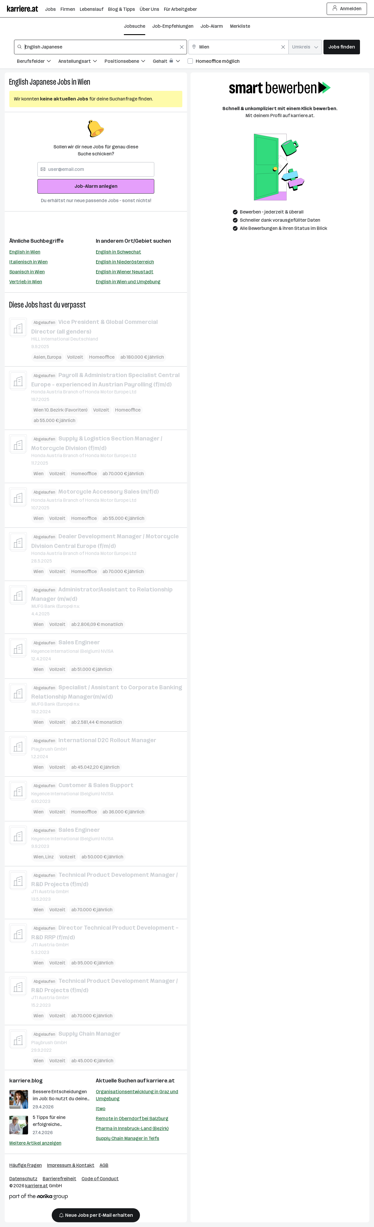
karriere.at (160, 1080)
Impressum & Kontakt (70, 1165)
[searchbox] (100, 47)
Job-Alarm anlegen (96, 186)
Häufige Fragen (25, 1165)
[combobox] (100, 47)
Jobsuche (134, 26)
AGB (104, 1165)
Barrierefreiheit (59, 1178)
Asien (39, 357)
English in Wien (24, 252)
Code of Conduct (100, 1178)
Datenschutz (23, 1178)
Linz (49, 856)
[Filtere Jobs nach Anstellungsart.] (81, 62)
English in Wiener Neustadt (124, 272)
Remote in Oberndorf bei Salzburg (132, 1118)
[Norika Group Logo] (38, 1198)
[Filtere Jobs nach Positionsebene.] (129, 62)
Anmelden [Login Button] (347, 8)
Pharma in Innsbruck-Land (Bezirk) (132, 1128)
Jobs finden (341, 47)
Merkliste (240, 26)
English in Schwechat (118, 252)
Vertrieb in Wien (25, 281)
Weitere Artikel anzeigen (35, 1143)
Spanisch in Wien (27, 272)
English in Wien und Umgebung (128, 281)
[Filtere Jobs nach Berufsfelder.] (37, 62)
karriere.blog (26, 1080)
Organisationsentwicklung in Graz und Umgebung (137, 1095)
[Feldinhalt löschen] (181, 47)
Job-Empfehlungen (172, 26)
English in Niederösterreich (125, 262)
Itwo (100, 1108)
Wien (84, 82)
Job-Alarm (211, 26)
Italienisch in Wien (28, 262)
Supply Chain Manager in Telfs (127, 1138)
